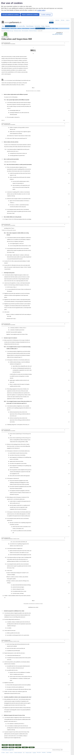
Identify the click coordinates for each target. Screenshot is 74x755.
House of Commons (5, 28)
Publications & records (40, 28)
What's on (19, 28)
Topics (56, 28)
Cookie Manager (49, 752)
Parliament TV (48, 28)
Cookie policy (44, 752)
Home (3, 26)
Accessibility (52, 20)
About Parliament (30, 26)
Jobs (23, 752)
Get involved (37, 26)
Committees (32, 28)
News (53, 28)
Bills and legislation (25, 30)
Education (47, 26)
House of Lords (13, 28)
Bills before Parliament (33, 30)
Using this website (28, 752)
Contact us (67, 20)
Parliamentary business (10, 26)
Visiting (42, 26)
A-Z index (3, 752)
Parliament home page (9, 30)
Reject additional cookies (30, 14)
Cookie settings (46, 14)
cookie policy (41, 10)
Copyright (34, 752)
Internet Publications (58, 33)
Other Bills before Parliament (57, 34)
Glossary (7, 752)
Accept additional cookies (10, 14)
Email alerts (57, 20)
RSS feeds (62, 20)
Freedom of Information (18, 752)
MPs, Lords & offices (20, 26)
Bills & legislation (25, 28)
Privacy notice (39, 752)
